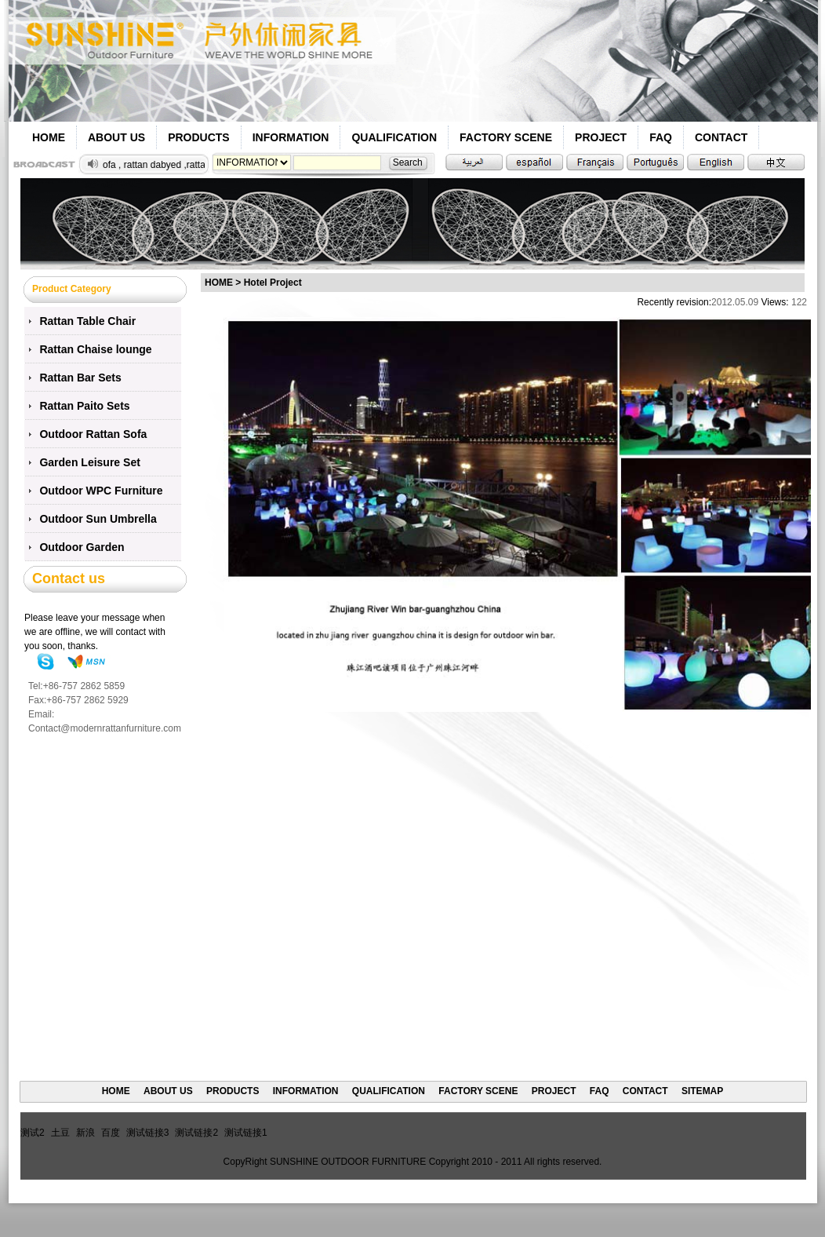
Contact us (68, 578)
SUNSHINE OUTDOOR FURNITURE (348, 1161)
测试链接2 (196, 1132)
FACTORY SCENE (506, 137)
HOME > (223, 282)
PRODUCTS (199, 137)
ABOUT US (116, 137)
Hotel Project (273, 282)
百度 (110, 1132)
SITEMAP (702, 1091)
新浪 (85, 1132)
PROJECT (601, 137)
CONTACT (721, 137)
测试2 (32, 1132)
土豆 (60, 1132)
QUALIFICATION (394, 137)
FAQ (660, 137)
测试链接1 (245, 1132)
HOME (48, 137)
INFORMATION (291, 137)
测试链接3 (147, 1132)
